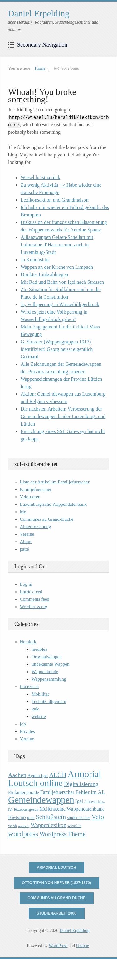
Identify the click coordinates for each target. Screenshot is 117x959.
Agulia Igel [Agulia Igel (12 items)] (37, 775)
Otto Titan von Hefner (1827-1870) (56, 883)
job (23, 723)
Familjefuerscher (36, 489)
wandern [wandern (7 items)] (24, 826)
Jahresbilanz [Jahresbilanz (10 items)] (94, 801)
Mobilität (40, 693)
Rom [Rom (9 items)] (30, 818)
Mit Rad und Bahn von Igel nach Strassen (62, 282)
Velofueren (30, 496)
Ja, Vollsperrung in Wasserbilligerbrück (60, 304)
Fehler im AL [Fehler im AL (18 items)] (90, 792)
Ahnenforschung (35, 526)
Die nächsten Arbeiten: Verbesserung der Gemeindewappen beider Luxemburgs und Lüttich (63, 416)
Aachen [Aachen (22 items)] (17, 775)
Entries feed (31, 591)
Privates (27, 731)
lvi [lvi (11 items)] (10, 809)
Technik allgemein (49, 701)
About (26, 541)
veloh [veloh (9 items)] (12, 826)
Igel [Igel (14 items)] (79, 801)
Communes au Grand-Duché (47, 519)
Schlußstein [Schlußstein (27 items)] (51, 816)
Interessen (29, 686)
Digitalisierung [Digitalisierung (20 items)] (81, 784)
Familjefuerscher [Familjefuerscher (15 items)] (57, 792)
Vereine (27, 534)
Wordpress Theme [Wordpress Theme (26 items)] (62, 834)
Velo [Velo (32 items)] (97, 817)
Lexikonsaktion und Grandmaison (55, 200)
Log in (26, 584)
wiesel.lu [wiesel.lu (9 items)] (74, 826)
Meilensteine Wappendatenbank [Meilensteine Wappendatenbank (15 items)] (72, 809)
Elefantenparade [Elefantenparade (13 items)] (23, 792)
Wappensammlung (49, 679)
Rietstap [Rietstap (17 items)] (17, 817)
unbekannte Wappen (50, 664)
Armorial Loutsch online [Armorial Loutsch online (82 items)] (54, 778)
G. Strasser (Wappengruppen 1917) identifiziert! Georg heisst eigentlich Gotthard (57, 349)
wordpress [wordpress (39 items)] (23, 834)
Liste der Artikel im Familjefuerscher (55, 481)
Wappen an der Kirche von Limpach (57, 267)
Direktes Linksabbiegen (44, 274)
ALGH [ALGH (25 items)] (57, 774)
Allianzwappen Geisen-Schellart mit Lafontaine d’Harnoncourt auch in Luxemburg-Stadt (57, 245)
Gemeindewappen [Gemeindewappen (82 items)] (41, 800)
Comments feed (35, 599)
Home (40, 68)
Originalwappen (47, 656)
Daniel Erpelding (39, 13)
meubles (39, 649)
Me (23, 511)
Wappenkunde (45, 671)
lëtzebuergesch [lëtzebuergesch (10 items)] (26, 809)
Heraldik (28, 641)
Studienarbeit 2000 (56, 913)
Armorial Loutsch (56, 867)
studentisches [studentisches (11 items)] (78, 817)
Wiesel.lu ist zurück (40, 177)
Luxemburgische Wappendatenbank (53, 504)
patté (24, 549)
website (39, 716)
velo (36, 708)
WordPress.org (33, 606)
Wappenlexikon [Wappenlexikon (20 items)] (48, 825)
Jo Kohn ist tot (35, 259)
